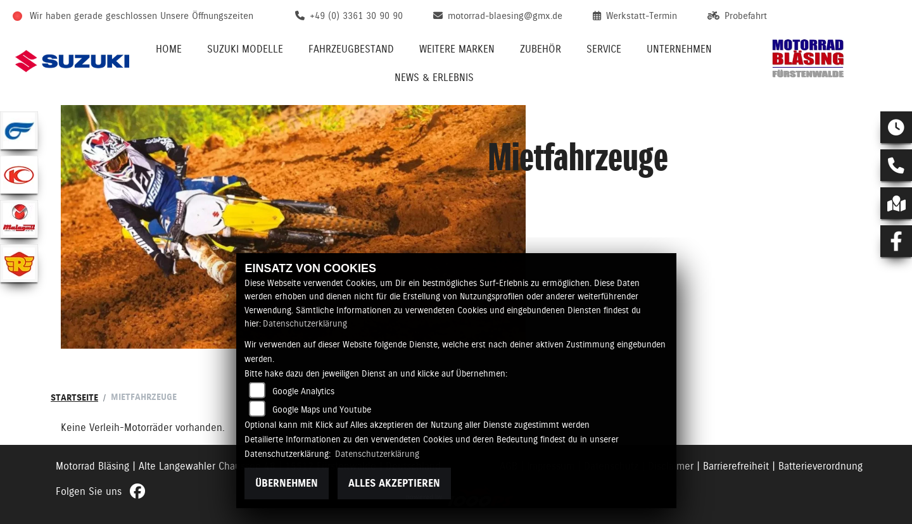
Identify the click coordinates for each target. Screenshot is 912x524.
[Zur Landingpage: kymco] (19, 175)
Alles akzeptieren (394, 483)
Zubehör (540, 49)
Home (169, 49)
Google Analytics (303, 391)
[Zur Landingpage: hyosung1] (19, 130)
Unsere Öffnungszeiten (206, 16)
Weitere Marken (457, 49)
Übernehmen (286, 483)
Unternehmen (679, 49)
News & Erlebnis (434, 78)
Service (603, 49)
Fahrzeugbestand (351, 49)
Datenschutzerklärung (305, 323)
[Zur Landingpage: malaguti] (19, 219)
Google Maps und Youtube (321, 409)
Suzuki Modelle (245, 49)
